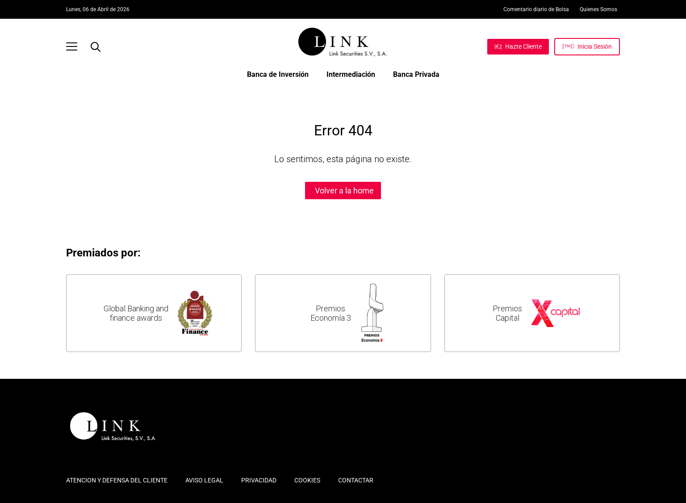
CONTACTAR (355, 480)
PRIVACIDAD (258, 480)
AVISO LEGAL (204, 480)
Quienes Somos (598, 9)
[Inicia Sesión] (587, 46)
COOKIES (307, 480)
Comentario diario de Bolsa (536, 9)
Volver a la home (344, 190)
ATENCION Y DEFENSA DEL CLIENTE (116, 480)
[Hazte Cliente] (518, 46)
